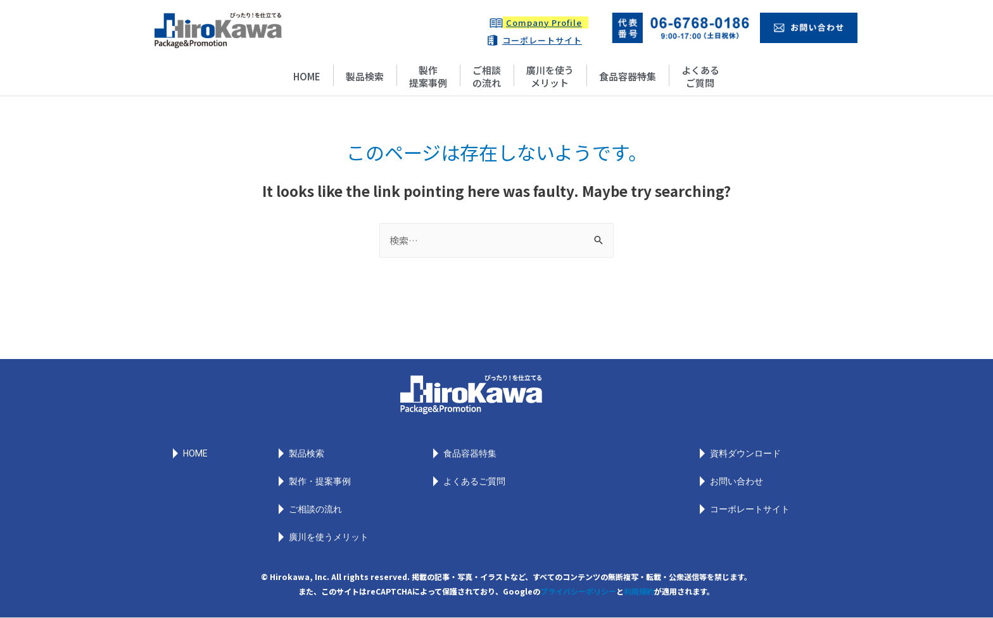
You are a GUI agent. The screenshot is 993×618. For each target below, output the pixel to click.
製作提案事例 (428, 76)
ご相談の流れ (486, 76)
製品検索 (365, 76)
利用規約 (639, 591)
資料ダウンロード (745, 453)
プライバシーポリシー (578, 591)
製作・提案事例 (320, 481)
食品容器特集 (627, 76)
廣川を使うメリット (550, 76)
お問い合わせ (736, 481)
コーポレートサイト (542, 40)
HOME (306, 76)
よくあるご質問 (700, 76)
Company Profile (544, 22)
